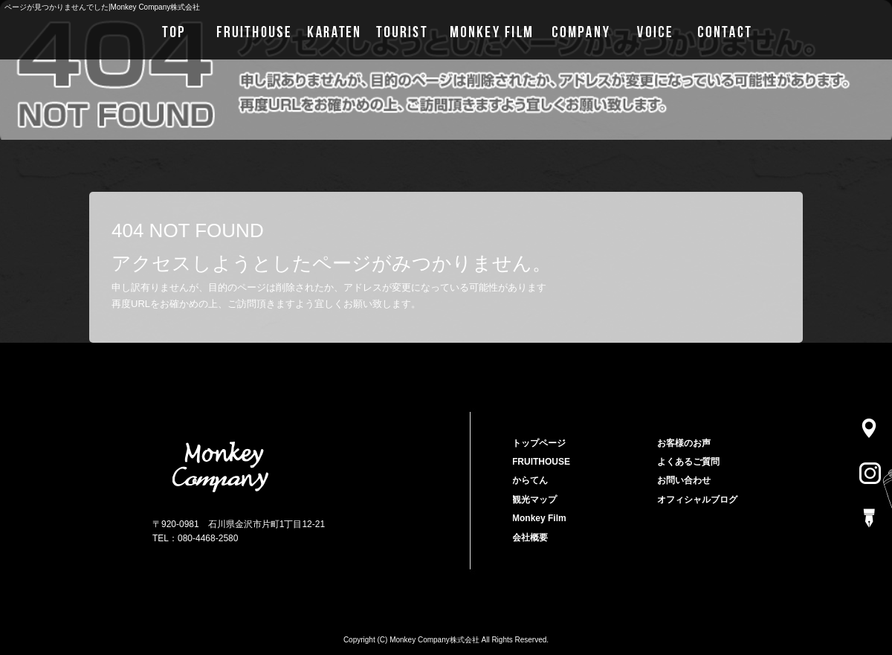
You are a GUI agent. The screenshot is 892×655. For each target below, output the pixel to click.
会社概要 (581, 29)
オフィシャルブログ (697, 499)
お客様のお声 (656, 29)
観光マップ (401, 29)
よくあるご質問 (688, 461)
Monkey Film (489, 29)
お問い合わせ (738, 29)
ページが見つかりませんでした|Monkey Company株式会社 (102, 7)
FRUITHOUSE (251, 29)
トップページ (169, 29)
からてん (332, 29)
